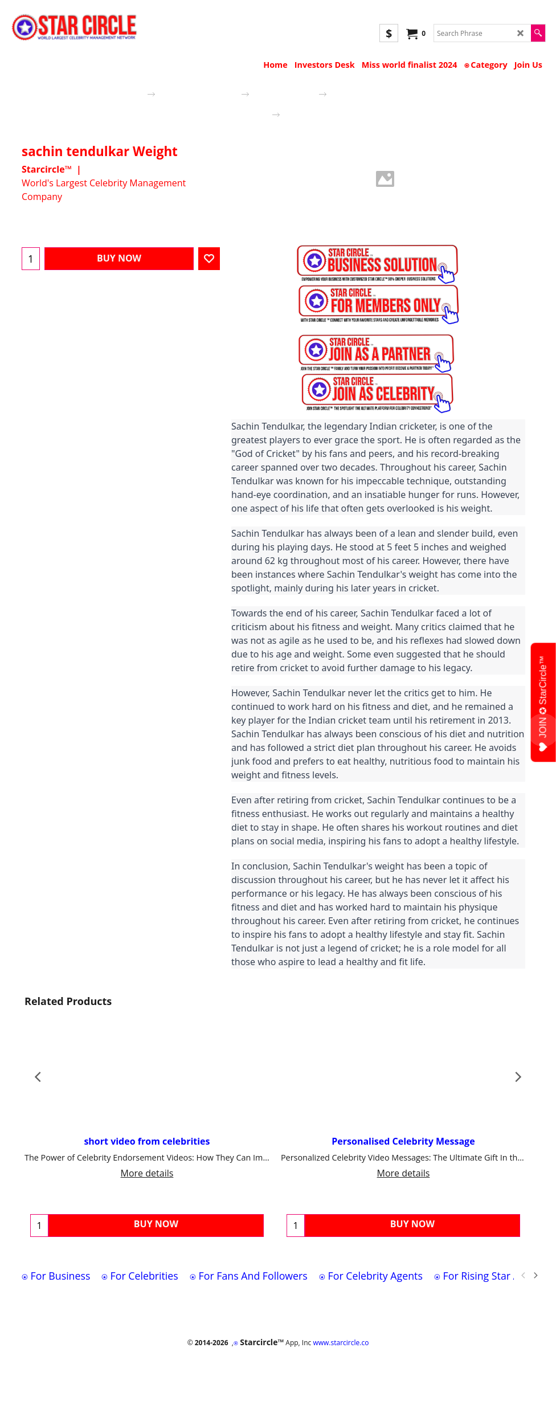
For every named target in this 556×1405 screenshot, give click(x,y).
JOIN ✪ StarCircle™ (543, 704)
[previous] (523, 1276)
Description (253, 229)
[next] (535, 1276)
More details (147, 1173)
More (297, 229)
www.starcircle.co (341, 1342)
